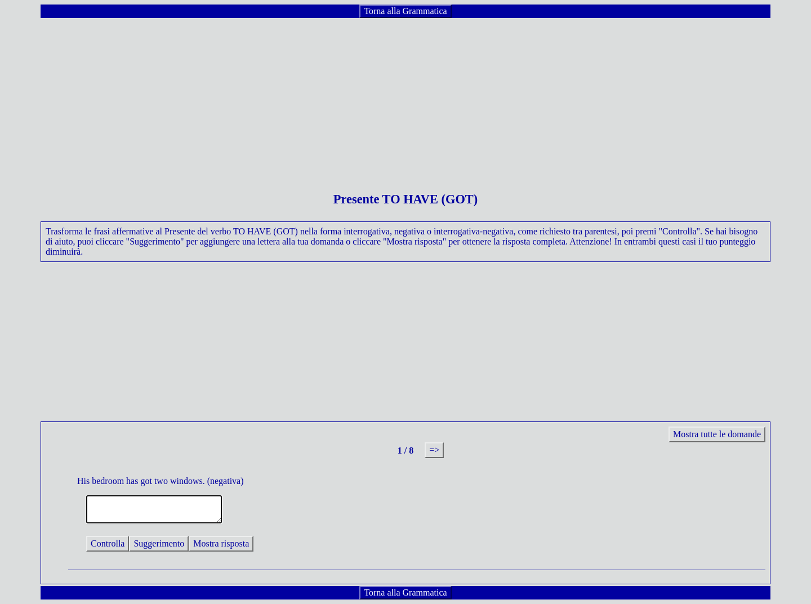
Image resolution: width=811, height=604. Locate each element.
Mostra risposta (221, 543)
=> (434, 450)
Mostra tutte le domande (717, 434)
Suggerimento (158, 543)
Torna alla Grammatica (405, 11)
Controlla (107, 543)
